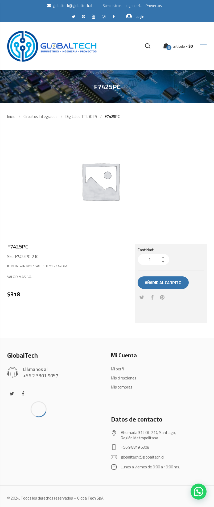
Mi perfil (118, 369)
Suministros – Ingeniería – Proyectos (132, 5)
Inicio (11, 116)
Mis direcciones (123, 378)
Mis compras (121, 387)
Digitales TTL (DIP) (81, 116)
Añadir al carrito (163, 283)
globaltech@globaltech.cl (69, 5)
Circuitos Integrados (40, 116)
